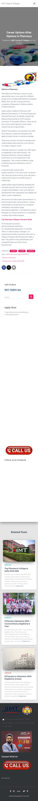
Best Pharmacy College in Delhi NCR (17, 254)
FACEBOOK (10, 791)
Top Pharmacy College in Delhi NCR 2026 (16, 569)
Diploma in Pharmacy (9, 258)
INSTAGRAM (14, 791)
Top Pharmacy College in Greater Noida (17, 220)
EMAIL (19, 791)
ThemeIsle (26, 796)
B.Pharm (13, 250)
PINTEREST (27, 791)
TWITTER (24, 791)
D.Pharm (22, 250)
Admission (8, 565)
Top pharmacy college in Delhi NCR (13, 261)
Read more (19, 586)
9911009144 (6, 778)
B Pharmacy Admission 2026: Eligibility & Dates (18, 677)
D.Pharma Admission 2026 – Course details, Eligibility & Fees (18, 623)
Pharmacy (31, 250)
